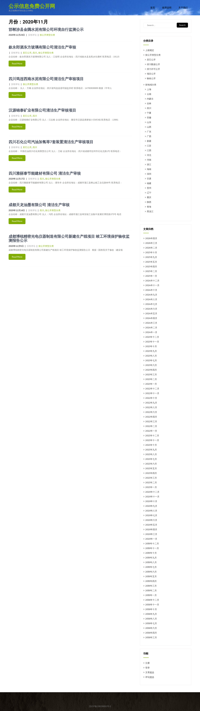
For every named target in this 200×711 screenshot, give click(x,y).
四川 (35, 52)
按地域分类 (150, 84)
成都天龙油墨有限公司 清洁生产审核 (39, 205)
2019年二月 (151, 590)
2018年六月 (151, 628)
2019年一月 (151, 595)
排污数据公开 (153, 64)
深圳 (149, 173)
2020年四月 (151, 529)
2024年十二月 (152, 280)
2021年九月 (151, 449)
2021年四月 (151, 473)
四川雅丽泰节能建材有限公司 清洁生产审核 (45, 173)
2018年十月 (151, 609)
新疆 (149, 141)
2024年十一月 (152, 285)
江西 (149, 150)
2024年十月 (151, 290)
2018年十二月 (152, 599)
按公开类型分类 (47, 35)
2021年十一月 (152, 440)
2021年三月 (151, 477)
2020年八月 (151, 510)
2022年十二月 (152, 388)
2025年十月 (151, 252)
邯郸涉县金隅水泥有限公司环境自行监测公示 (46, 29)
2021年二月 (151, 482)
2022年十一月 (152, 393)
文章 (149, 672)
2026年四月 (151, 238)
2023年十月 (151, 346)
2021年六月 (151, 463)
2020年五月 (151, 524)
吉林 (149, 103)
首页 (152, 7)
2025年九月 (151, 257)
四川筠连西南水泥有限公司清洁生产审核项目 (46, 79)
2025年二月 (151, 271)
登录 (147, 667)
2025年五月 (151, 261)
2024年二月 (151, 327)
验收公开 (151, 78)
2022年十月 (151, 398)
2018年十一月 (152, 604)
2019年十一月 (152, 548)
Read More (17, 63)
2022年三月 (151, 421)
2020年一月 (151, 538)
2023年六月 (151, 365)
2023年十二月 (152, 337)
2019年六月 (151, 571)
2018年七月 (151, 623)
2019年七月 (151, 567)
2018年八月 (151, 618)
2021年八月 (151, 454)
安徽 (149, 117)
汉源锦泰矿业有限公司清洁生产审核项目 (42, 110)
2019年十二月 (152, 543)
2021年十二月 (152, 435)
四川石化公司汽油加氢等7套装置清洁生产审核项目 (51, 142)
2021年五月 (151, 468)
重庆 (149, 197)
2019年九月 (151, 557)
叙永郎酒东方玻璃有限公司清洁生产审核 (42, 47)
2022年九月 (151, 402)
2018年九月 (151, 614)
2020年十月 (151, 501)
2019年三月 (151, 585)
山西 (149, 127)
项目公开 (151, 73)
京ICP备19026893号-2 (100, 706)
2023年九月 (151, 351)
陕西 (149, 202)
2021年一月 (151, 487)
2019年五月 (151, 576)
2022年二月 (151, 426)
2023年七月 (151, 360)
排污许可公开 (153, 69)
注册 (147, 663)
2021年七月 (151, 459)
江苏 (149, 145)
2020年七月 (151, 515)
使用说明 (166, 7)
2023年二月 (151, 379)
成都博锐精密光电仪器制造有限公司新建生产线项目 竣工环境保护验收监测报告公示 (69, 238)
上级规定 (149, 50)
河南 (149, 159)
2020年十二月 (152, 491)
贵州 (149, 188)
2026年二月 (151, 247)
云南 (149, 94)
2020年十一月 (152, 496)
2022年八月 (151, 407)
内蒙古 (150, 98)
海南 (149, 169)
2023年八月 (151, 355)
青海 (149, 206)
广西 (149, 136)
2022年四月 (151, 416)
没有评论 (32, 35)
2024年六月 (151, 308)
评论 (149, 677)
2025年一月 (151, 276)
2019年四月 (151, 581)
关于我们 (183, 7)
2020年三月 (151, 534)
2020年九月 (151, 506)
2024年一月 (151, 332)
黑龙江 (150, 211)
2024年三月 (151, 322)
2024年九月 (151, 294)
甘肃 (149, 178)
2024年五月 (151, 313)
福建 (149, 183)
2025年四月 (151, 266)
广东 (149, 131)
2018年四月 (151, 632)
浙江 (149, 164)
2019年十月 (151, 553)
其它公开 (27, 52)
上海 (149, 89)
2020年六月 (151, 520)
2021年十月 (151, 445)
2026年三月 (151, 243)
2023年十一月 (152, 341)
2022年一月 (151, 430)
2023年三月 (151, 374)
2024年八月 (151, 299)
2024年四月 (151, 318)
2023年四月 (151, 369)
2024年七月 (151, 304)
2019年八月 (151, 562)
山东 (149, 122)
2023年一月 (151, 383)
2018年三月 (151, 637)
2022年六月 (151, 412)
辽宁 (149, 192)
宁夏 (149, 112)
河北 (149, 155)
